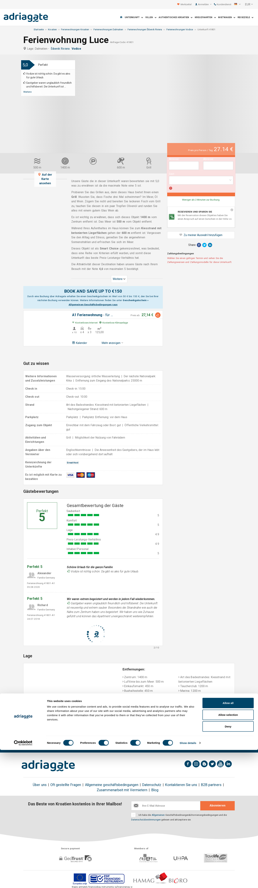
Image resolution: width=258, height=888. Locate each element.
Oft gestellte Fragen (65, 785)
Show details (188, 880)
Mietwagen (226, 17)
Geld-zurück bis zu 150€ (41, 744)
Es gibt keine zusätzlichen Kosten (79, 744)
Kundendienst (222, 4)
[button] (237, 4)
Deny (228, 864)
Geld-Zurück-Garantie (117, 744)
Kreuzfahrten (205, 17)
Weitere (27, 91)
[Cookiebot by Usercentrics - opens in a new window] (23, 881)
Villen (150, 17)
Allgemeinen (158, 814)
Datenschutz (151, 785)
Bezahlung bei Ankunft (156, 742)
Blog (154, 790)
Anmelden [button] (204, 4)
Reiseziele (245, 17)
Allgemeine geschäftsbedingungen (111, 785)
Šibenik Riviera (61, 48)
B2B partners (211, 785)
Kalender (79, 343)
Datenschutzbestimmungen (146, 819)
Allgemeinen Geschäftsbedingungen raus (93, 304)
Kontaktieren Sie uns (181, 785)
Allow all (228, 840)
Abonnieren (217, 805)
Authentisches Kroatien (175, 17)
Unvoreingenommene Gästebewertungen (206, 744)
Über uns (40, 785)
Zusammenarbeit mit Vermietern (122, 790)
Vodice (77, 48)
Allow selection (228, 852)
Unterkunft (134, 17)
